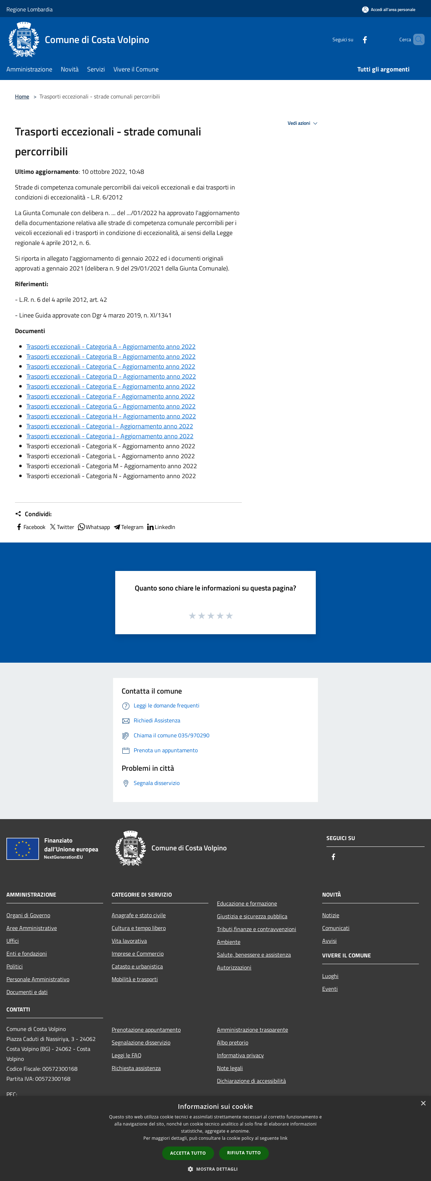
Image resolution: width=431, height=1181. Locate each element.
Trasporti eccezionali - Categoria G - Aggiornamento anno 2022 (111, 406)
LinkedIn (160, 527)
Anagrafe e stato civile (139, 915)
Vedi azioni (304, 123)
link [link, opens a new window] (284, 1138)
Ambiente (228, 941)
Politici (14, 966)
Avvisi (329, 940)
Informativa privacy (240, 1055)
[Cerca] (416, 39)
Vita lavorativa (129, 940)
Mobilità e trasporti (135, 979)
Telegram (128, 527)
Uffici (12, 940)
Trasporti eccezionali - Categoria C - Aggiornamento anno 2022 (110, 366)
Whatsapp (93, 527)
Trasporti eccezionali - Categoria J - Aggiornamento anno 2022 (109, 436)
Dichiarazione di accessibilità (251, 1080)
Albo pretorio (232, 1042)
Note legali (230, 1068)
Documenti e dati (27, 992)
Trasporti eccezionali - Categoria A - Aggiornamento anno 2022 (111, 346)
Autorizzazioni (234, 967)
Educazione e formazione (247, 903)
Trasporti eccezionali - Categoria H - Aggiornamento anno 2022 (111, 416)
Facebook (30, 527)
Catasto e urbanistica (137, 966)
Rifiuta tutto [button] (244, 1153)
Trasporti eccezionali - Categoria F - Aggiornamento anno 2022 (110, 396)
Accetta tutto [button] (188, 1153)
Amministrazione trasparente (252, 1029)
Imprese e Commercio (138, 953)
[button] (215, 1168)
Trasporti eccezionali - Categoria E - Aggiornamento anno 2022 (110, 386)
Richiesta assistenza (136, 1068)
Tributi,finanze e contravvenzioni (256, 929)
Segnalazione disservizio (141, 1042)
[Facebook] (353, 39)
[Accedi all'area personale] (389, 9)
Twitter (61, 527)
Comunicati (336, 928)
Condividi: (33, 514)
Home (22, 96)
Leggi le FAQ (127, 1055)
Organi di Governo (28, 915)
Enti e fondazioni (26, 953)
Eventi (330, 988)
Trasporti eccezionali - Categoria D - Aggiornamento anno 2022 (111, 376)
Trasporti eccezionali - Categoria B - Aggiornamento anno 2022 (111, 356)
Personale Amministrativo (37, 979)
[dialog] (215, 1138)
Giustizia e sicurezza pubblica (252, 916)
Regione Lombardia (29, 9)
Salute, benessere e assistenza (254, 954)
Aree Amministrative (31, 928)
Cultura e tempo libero (139, 928)
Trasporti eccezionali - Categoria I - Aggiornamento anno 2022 (109, 426)
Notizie (330, 915)
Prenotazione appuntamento (146, 1029)
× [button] (423, 1103)
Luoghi (330, 976)
